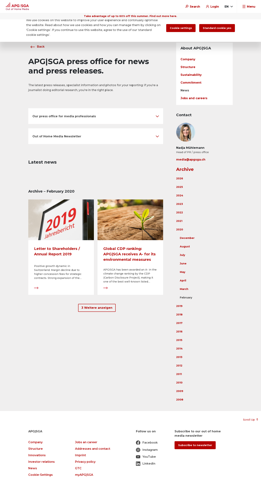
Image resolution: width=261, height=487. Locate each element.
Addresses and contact (92, 448)
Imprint (80, 455)
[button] (95, 116)
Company (188, 59)
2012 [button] (179, 365)
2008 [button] (179, 399)
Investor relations (41, 461)
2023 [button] (179, 204)
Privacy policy (85, 461)
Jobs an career (86, 442)
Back (36, 46)
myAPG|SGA (84, 475)
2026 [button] (179, 178)
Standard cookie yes (217, 28)
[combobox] (229, 7)
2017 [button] (179, 323)
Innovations (37, 455)
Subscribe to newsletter (195, 445)
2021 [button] (179, 221)
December (187, 238)
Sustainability (191, 75)
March (184, 289)
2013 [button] (179, 357)
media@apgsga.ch (190, 159)
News (185, 90)
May (182, 272)
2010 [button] (179, 382)
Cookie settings (181, 28)
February (186, 297)
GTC (78, 468)
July (182, 255)
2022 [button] (179, 212)
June (183, 263)
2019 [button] (179, 306)
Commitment (191, 82)
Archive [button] (185, 169)
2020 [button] (179, 229)
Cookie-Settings (40, 475)
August (185, 246)
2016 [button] (179, 331)
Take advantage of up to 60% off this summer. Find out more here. (130, 16)
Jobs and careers (194, 98)
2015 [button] (179, 340)
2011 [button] (179, 374)
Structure (188, 67)
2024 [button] (179, 195)
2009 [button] (179, 391)
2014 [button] (179, 348)
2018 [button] (179, 314)
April (183, 280)
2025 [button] (179, 187)
